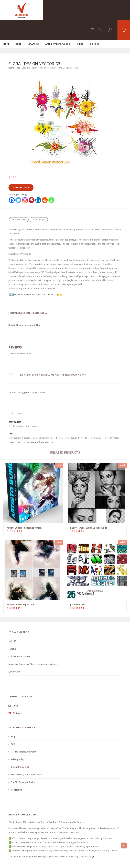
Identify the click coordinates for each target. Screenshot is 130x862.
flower (59, 418)
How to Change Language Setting (30, 305)
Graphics (33, 24)
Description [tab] (18, 200)
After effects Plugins (57, 24)
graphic (105, 418)
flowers (96, 418)
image (11, 422)
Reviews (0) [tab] (39, 200)
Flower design (70, 418)
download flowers (40, 418)
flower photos (85, 418)
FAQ (13, 725)
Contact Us (16, 770)
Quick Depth (14, 652)
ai (9, 418)
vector (52, 422)
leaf (25, 422)
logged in (24, 373)
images (19, 422)
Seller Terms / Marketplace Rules (27, 755)
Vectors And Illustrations (44, 48)
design (27, 418)
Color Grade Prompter (19, 637)
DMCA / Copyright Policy (23, 763)
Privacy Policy (18, 740)
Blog (13, 717)
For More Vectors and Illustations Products (35, 275)
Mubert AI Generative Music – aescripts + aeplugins (33, 645)
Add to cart (21, 168)
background (17, 418)
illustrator (114, 418)
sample (44, 422)
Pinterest (15, 694)
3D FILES (94, 24)
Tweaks (12, 629)
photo (31, 422)
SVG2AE (12, 622)
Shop (18, 24)
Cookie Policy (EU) (20, 748)
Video (80, 24)
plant (37, 422)
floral (52, 418)
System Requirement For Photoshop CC (27, 293)
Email (13, 686)
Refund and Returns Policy (23, 732)
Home (6, 24)
